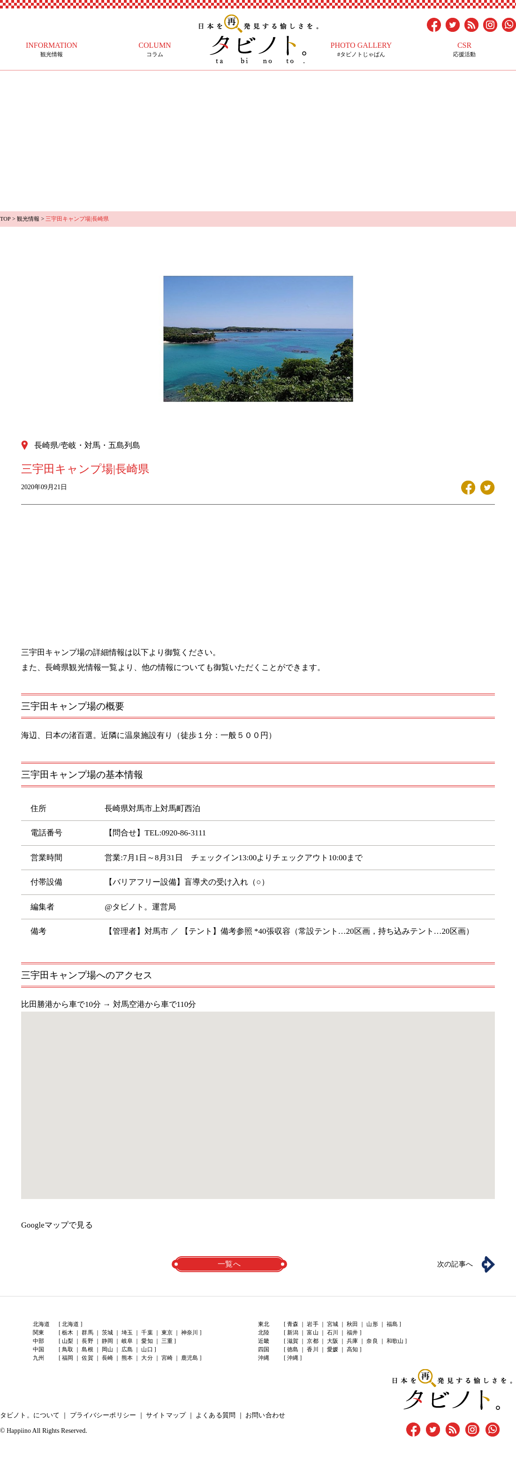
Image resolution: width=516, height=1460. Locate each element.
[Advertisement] (258, 141)
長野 (87, 1341)
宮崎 (166, 1358)
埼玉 (126, 1333)
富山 (312, 1333)
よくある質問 (213, 1415)
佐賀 (87, 1358)
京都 (312, 1341)
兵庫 (351, 1341)
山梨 (67, 1341)
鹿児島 (188, 1358)
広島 (126, 1350)
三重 (166, 1341)
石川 (332, 1333)
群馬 (87, 1333)
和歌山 (394, 1341)
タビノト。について (29, 1415)
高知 (351, 1350)
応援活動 (464, 49)
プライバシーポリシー (102, 1415)
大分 (146, 1358)
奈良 (371, 1341)
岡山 (107, 1350)
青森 (292, 1324)
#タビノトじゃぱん (361, 49)
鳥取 (67, 1350)
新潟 (292, 1333)
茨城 (107, 1333)
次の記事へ (452, 1264)
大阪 (332, 1341)
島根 (87, 1350)
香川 (312, 1350)
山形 (371, 1324)
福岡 (67, 1358)
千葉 (146, 1333)
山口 (146, 1350)
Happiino (19, 1430)
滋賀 (292, 1341)
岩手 (312, 1324)
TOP (5, 219)
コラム (154, 49)
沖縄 (292, 1358)
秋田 (351, 1324)
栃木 (67, 1333)
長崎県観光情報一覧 (81, 667)
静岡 (107, 1341)
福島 (391, 1324)
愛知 (146, 1341)
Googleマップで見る (56, 1224)
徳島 (292, 1350)
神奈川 (188, 1333)
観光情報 (51, 49)
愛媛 (332, 1350)
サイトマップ (164, 1415)
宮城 (332, 1324)
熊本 (126, 1358)
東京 (166, 1333)
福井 (351, 1333)
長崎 (107, 1358)
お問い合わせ (262, 1415)
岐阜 (126, 1341)
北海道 (70, 1324)
